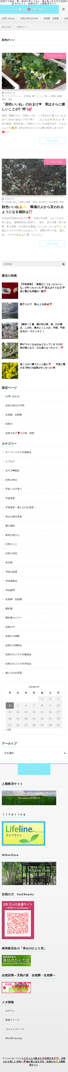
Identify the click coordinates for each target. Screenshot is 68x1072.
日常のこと (11, 544)
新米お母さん (12, 534)
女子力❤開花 (12, 470)
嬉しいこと (37, 96)
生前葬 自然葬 (51, 18)
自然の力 (10, 626)
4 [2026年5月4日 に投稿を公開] (10, 705)
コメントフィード (14, 1029)
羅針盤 (9, 608)
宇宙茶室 (10, 498)
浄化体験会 (11, 580)
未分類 (9, 562)
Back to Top (34, 770)
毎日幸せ (43, 202)
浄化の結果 (11, 571)
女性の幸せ (11, 479)
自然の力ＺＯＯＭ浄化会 (18, 663)
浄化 (10, 99)
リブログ (10, 461)
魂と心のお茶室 (13, 672)
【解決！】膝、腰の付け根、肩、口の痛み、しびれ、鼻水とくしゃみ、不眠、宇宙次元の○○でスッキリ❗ (42, 328)
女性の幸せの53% (29, 18)
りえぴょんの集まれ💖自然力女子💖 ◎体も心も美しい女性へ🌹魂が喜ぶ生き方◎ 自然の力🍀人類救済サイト (34, 1061)
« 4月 (8, 729)
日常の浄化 (57, 55)
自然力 (9, 423)
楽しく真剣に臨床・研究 (25, 202)
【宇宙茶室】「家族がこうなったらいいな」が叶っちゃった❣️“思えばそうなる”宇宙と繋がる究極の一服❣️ (42, 288)
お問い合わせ (8, 18)
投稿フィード (12, 1019)
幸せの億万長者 (13, 516)
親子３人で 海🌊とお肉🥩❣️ (36, 304)
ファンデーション (13, 96)
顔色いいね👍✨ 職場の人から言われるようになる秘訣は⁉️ (33, 209)
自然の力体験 (12, 635)
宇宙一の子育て (13, 488)
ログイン (10, 1010)
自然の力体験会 (13, 645)
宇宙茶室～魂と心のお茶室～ (20, 507)
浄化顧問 (10, 590)
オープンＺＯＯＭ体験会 (18, 452)
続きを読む (53, 140)
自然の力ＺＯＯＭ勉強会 (18, 654)
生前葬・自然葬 (13, 599)
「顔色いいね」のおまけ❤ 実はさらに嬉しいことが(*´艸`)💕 (33, 106)
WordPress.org (13, 1038)
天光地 (27, 96)
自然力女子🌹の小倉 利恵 (19, 433)
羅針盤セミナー (13, 617)
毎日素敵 (53, 202)
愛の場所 (10, 525)
